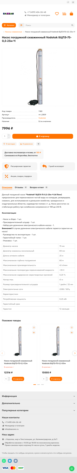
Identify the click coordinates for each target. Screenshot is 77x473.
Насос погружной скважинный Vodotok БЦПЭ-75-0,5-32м (18, 362)
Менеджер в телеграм (37, 15)
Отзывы (21, 187)
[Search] (49, 25)
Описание (7, 187)
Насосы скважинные (13, 32)
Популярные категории (38, 410)
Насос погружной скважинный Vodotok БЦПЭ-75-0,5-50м (56, 362)
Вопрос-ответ (39, 187)
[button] (2, 353)
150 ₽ (38, 152)
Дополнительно (38, 403)
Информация (38, 396)
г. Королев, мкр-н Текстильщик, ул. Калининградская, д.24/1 (31, 439)
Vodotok (42, 118)
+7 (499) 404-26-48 (35, 12)
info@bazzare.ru (12, 429)
